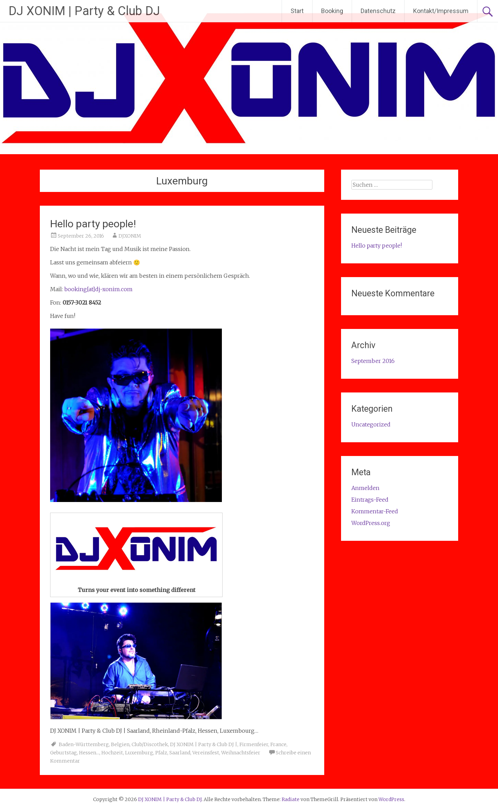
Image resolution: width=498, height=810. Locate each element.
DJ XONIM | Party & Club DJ (84, 11)
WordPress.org (370, 523)
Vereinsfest (205, 753)
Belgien (120, 744)
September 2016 (373, 360)
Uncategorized (371, 424)
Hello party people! (93, 224)
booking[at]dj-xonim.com (98, 289)
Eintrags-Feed (369, 499)
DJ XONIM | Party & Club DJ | (203, 744)
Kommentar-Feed (374, 511)
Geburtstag (63, 753)
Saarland (179, 753)
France (278, 744)
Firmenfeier (253, 744)
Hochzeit (112, 753)
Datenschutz (378, 10)
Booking (332, 10)
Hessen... (89, 753)
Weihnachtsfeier (240, 753)
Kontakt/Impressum (440, 10)
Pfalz (161, 753)
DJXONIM (129, 236)
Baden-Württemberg (84, 744)
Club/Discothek (150, 744)
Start (297, 10)
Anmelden (365, 487)
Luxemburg (139, 753)
